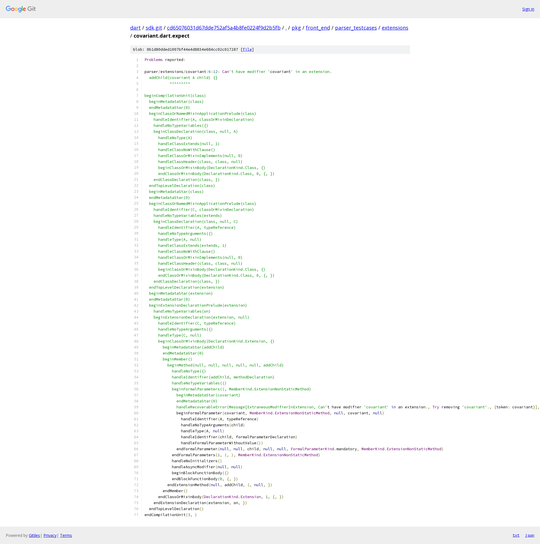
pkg (296, 27)
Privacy (50, 535)
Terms (66, 535)
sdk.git (154, 27)
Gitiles (34, 535)
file (247, 49)
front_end (318, 27)
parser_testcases (356, 27)
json (529, 535)
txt (516, 535)
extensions (395, 27)
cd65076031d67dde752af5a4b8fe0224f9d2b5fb (224, 27)
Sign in (528, 9)
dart (135, 27)
